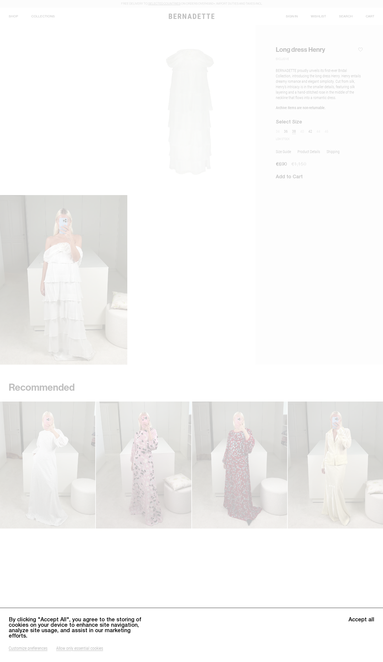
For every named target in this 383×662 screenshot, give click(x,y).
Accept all (361, 621)
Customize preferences (28, 650)
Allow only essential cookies (79, 650)
